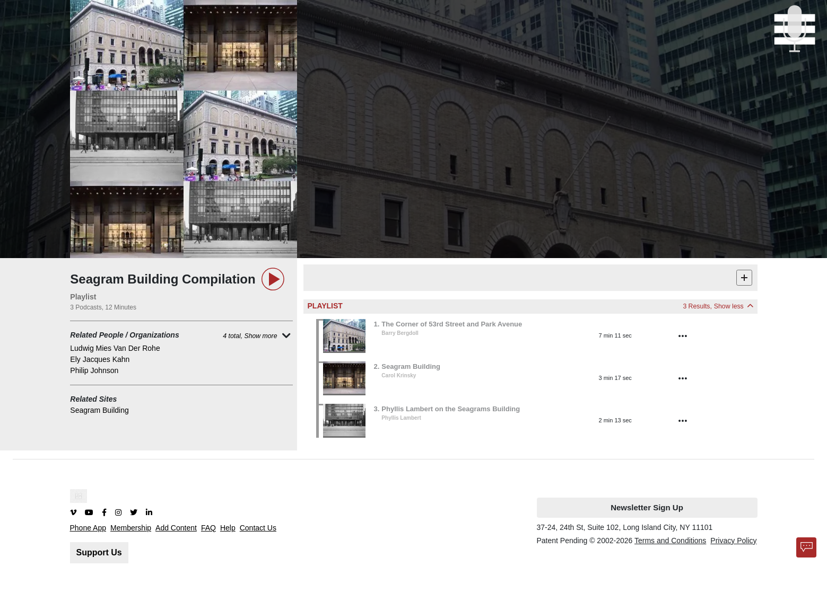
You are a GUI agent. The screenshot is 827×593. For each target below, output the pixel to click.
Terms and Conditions (670, 540)
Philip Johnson (94, 370)
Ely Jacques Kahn (99, 359)
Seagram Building (99, 410)
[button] (532, 336)
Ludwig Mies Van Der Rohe (115, 348)
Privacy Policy (733, 540)
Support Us (99, 552)
